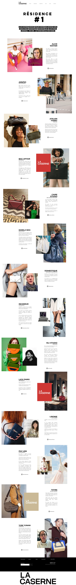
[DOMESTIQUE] (33, 29)
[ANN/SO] (31, 27)
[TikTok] (54, 562)
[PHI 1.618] (31, 31)
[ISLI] (46, 29)
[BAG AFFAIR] (48, 27)
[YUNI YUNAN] (50, 31)
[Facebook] (51, 562)
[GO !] (30, 565)
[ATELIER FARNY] (39, 27)
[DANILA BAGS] (23, 29)
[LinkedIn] (50, 562)
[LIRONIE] (24, 31)
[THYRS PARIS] (41, 31)
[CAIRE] (54, 27)
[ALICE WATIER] (23, 27)
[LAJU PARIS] (53, 29)
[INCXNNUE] (41, 29)
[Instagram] (53, 562)
